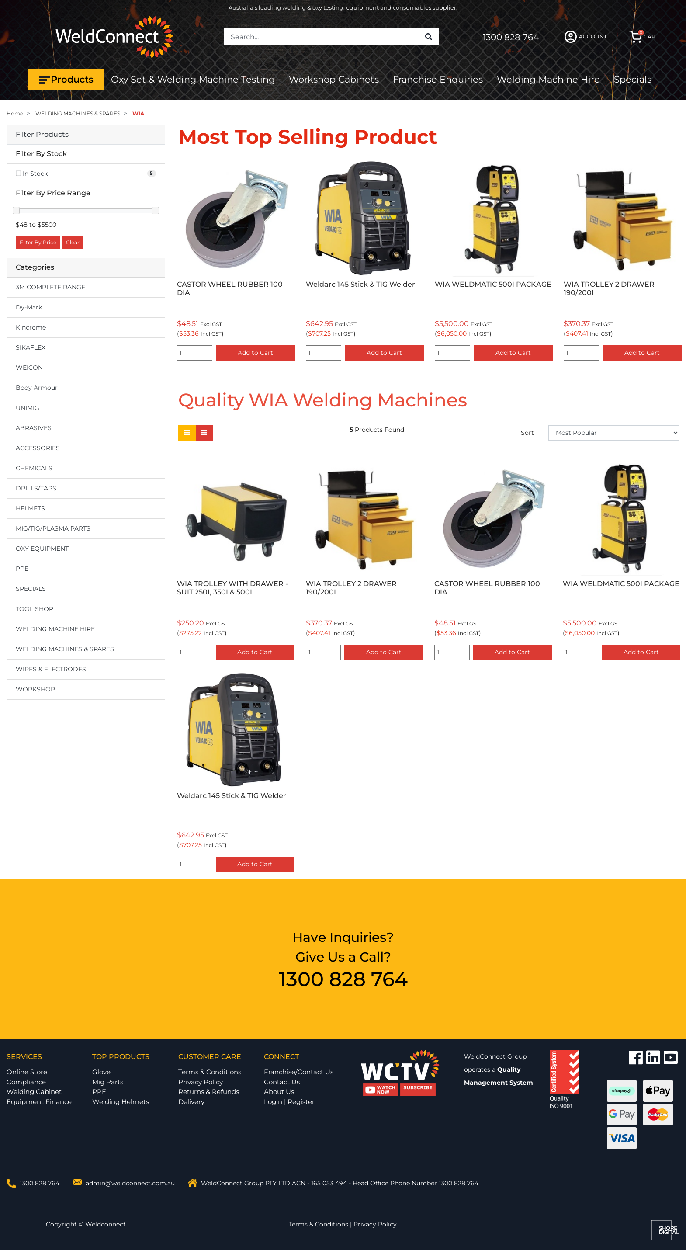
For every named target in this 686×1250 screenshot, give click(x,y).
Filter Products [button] (42, 135)
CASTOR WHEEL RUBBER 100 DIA (230, 288)
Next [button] (675, 262)
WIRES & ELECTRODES (51, 669)
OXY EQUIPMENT (42, 548)
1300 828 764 (511, 37)
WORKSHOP (35, 689)
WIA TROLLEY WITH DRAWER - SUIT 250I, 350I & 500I (232, 588)
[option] (236, 262)
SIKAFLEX (30, 347)
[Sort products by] (613, 433)
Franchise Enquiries (438, 79)
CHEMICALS (34, 468)
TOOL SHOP (34, 609)
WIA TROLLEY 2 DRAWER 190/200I (609, 288)
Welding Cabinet (34, 1091)
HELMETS (30, 508)
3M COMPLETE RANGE (50, 287)
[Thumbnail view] (187, 433)
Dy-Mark (29, 307)
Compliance (26, 1082)
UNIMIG (27, 408)
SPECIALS (31, 589)
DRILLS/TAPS (36, 488)
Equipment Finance (39, 1101)
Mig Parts (107, 1082)
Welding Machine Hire (548, 79)
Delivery (191, 1101)
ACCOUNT (586, 37)
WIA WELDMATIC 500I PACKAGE (493, 284)
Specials (632, 79)
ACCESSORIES (38, 448)
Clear (73, 242)
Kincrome (31, 327)
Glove (101, 1072)
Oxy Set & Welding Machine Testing (193, 79)
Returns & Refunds (208, 1091)
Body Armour (37, 388)
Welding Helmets (120, 1101)
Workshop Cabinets (334, 79)
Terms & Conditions (209, 1072)
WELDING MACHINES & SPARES (65, 649)
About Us (279, 1091)
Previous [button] (183, 262)
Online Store (27, 1072)
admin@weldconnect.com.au (130, 1183)
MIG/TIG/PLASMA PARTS (53, 528)
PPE (22, 569)
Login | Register (289, 1101)
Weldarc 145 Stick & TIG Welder (360, 284)
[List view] (204, 433)
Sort (527, 433)
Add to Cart (255, 353)
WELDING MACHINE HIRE (55, 629)
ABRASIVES (34, 428)
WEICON (29, 368)
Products (66, 79)
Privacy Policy (200, 1082)
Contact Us (282, 1082)
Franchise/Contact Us (298, 1072)
